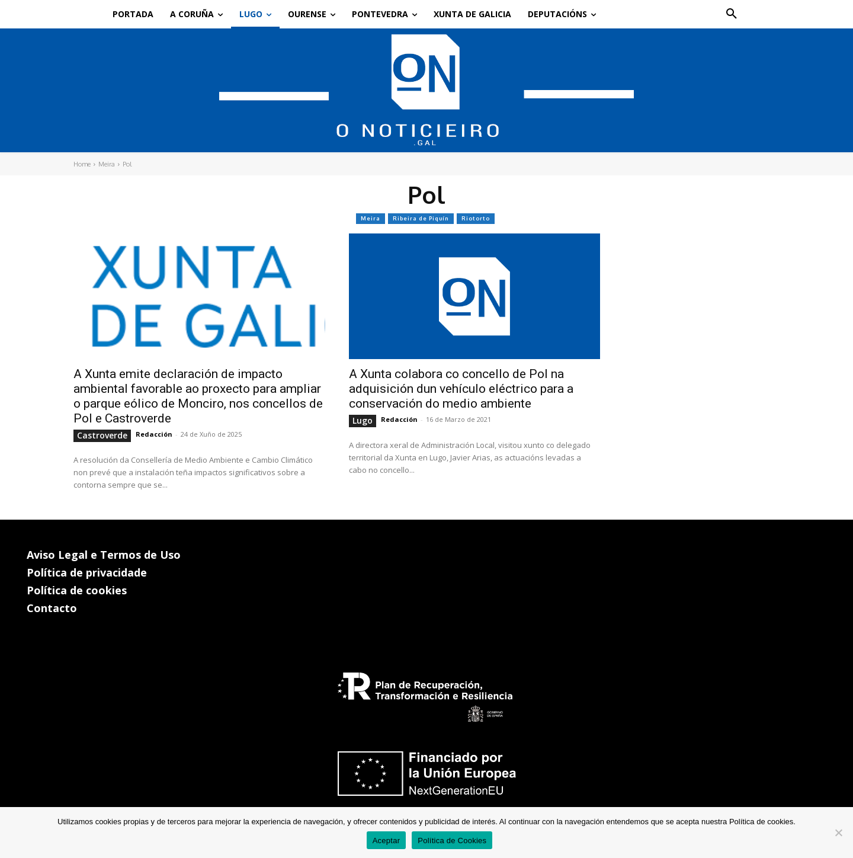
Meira (106, 164)
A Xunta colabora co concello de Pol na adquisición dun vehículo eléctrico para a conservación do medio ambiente (461, 389)
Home (82, 164)
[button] (731, 14)
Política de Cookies (452, 840)
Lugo (362, 420)
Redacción (154, 434)
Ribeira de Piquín (421, 218)
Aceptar (386, 840)
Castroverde (102, 435)
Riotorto (476, 218)
